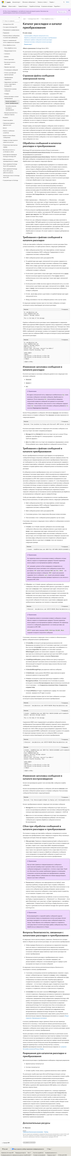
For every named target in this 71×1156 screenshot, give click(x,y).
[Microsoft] (3, 2)
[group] (46, 424)
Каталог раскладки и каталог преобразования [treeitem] (12, 102)
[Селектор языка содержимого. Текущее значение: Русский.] (4, 1149)
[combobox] (11, 21)
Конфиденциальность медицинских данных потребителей (15, 1155)
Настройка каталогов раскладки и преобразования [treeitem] (11, 108)
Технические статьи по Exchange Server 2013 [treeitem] (11, 176)
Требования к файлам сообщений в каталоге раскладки (38, 39)
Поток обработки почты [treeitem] (10, 48)
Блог (29, 1152)
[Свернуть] (19, 17)
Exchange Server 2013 (33, 19)
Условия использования (39, 1155)
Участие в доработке (38, 1152)
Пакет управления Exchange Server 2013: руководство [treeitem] (10, 165)
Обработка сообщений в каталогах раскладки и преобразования (40, 37)
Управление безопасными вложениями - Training (35, 1132)
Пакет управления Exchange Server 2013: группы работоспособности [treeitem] (10, 170)
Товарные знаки (51, 1155)
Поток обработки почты (47, 19)
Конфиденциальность (50, 1152)
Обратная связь (62, 12)
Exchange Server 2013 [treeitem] (8, 24)
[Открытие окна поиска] (64, 2)
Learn (24, 19)
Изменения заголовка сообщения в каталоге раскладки (38, 42)
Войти (67, 2)
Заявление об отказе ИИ (7, 1152)
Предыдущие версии (20, 1152)
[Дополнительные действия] (68, 19)
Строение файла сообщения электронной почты (36, 35)
